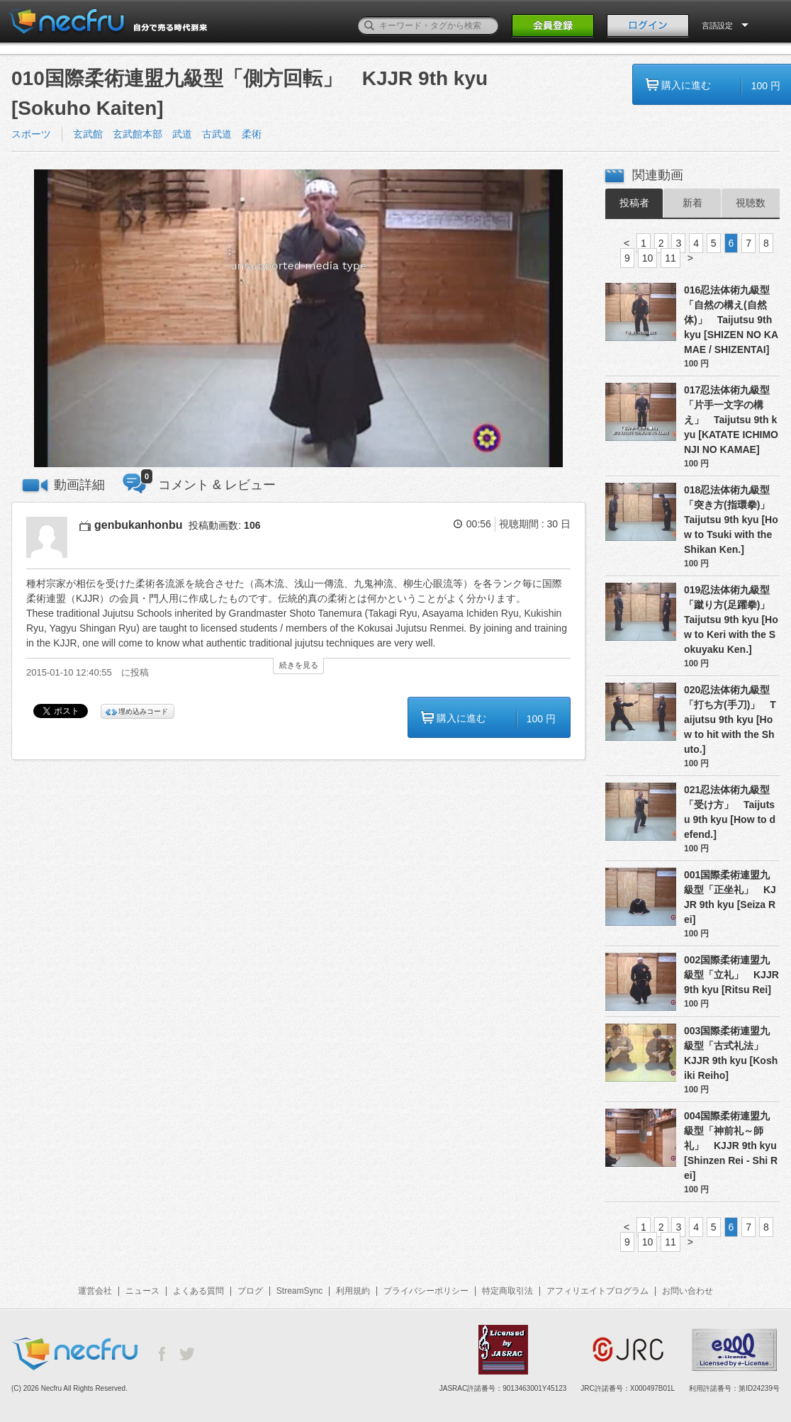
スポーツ (31, 134)
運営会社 (95, 1291)
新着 (692, 202)
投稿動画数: (224, 525)
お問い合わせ (687, 1291)
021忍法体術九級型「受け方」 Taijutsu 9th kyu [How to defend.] (729, 812)
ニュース (142, 1291)
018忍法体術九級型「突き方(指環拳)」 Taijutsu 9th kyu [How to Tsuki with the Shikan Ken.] (732, 519)
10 (647, 258)
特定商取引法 (507, 1291)
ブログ (250, 1291)
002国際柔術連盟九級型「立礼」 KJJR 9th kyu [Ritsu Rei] (731, 974)
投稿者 (634, 202)
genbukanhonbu (138, 525)
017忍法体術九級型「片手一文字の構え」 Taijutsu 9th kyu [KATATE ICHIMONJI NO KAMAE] (731, 419)
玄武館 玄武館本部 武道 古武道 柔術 (172, 134)
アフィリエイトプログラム (597, 1291)
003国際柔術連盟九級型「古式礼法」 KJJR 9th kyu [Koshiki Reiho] (731, 1053)
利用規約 (353, 1291)
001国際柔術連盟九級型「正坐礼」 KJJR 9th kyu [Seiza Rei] (730, 897)
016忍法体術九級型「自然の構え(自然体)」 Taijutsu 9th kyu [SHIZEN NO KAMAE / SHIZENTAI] (731, 319)
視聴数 (750, 202)
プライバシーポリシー (426, 1291)
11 (670, 258)
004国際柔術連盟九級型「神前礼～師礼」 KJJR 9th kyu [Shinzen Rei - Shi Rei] (731, 1145)
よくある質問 (198, 1291)
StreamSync (299, 1291)
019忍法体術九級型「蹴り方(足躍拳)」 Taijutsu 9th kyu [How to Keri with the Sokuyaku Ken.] (732, 619)
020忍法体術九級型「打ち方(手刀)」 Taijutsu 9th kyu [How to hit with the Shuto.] (730, 719)
